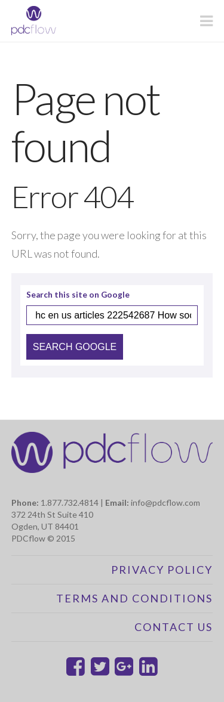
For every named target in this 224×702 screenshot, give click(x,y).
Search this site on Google (78, 295)
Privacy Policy (162, 569)
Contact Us (173, 626)
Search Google (74, 347)
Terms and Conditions (134, 598)
